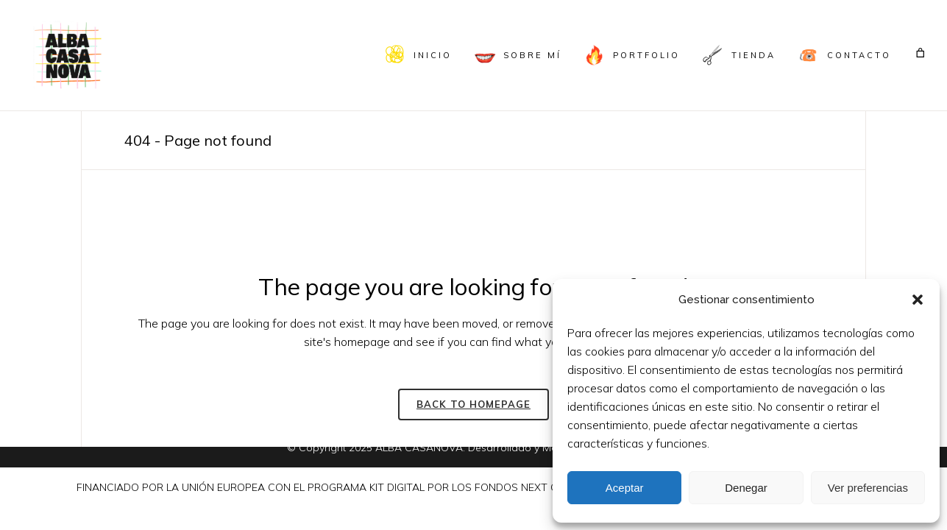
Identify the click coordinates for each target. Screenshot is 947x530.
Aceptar (625, 487)
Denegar (746, 487)
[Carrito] (921, 52)
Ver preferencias (868, 487)
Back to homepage (473, 404)
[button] (917, 299)
